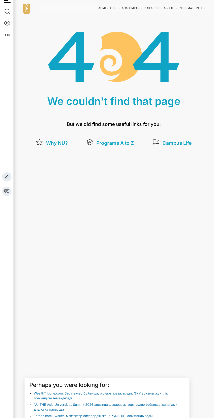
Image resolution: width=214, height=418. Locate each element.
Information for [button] (194, 8)
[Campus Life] (155, 142)
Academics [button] (132, 8)
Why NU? (57, 143)
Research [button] (153, 8)
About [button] (171, 8)
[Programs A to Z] (89, 142)
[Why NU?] (39, 142)
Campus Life (177, 143)
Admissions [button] (109, 8)
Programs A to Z (115, 143)
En (7, 35)
